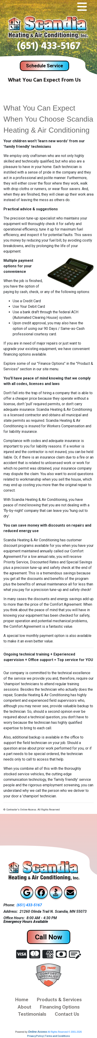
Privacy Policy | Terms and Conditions (48, 1036)
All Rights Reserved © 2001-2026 (64, 1032)
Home (21, 999)
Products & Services (59, 999)
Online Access (37, 1031)
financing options (60, 1007)
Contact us (67, 1014)
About (24, 1007)
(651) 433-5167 (48, 47)
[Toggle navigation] (82, 7)
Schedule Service (44, 65)
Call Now (48, 937)
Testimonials (32, 1014)
